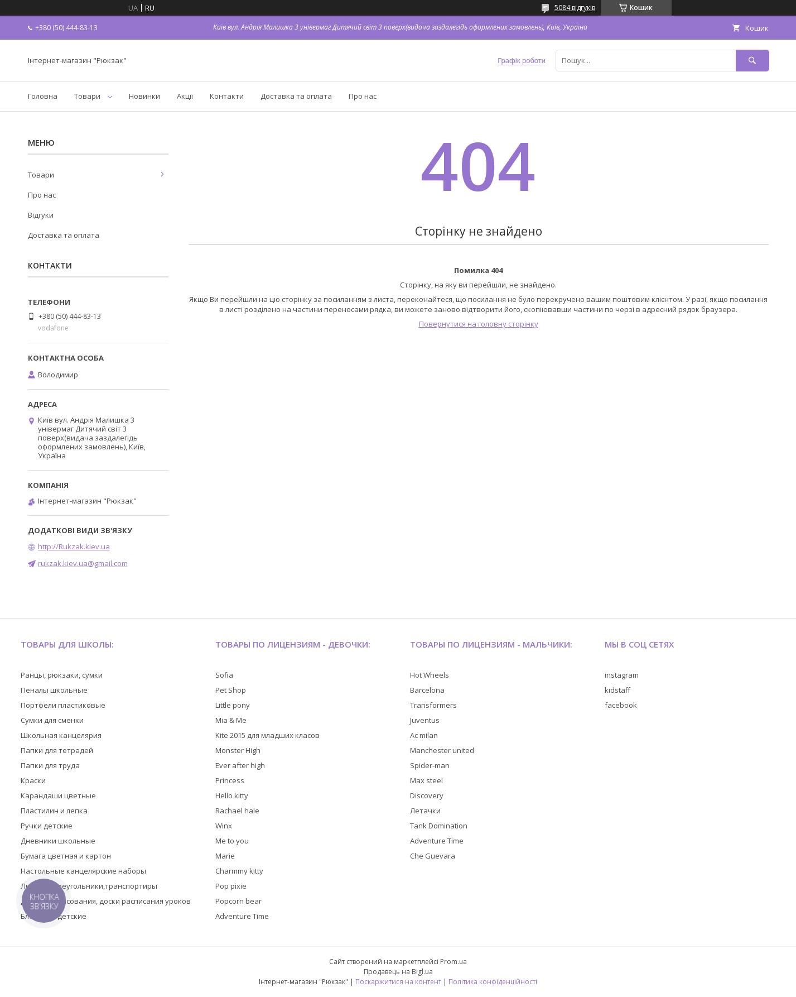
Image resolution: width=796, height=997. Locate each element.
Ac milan (424, 735)
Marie (225, 856)
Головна (42, 96)
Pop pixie (231, 886)
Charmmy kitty (239, 871)
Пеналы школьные (54, 690)
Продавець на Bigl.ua (398, 971)
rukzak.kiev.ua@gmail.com (83, 563)
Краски (33, 780)
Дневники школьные (58, 841)
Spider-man (430, 765)
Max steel (426, 780)
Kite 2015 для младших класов (267, 735)
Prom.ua (453, 961)
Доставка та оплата (296, 96)
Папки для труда (50, 765)
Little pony (232, 705)
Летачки (425, 811)
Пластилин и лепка (54, 811)
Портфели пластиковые (63, 705)
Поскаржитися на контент (398, 981)
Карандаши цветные (58, 795)
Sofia (224, 675)
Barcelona (427, 690)
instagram (622, 675)
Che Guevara (432, 856)
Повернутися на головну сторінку (478, 324)
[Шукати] (752, 60)
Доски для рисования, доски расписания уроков (106, 901)
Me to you (232, 841)
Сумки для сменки (52, 720)
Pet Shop (230, 690)
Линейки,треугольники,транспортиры (89, 886)
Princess (229, 780)
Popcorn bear (238, 901)
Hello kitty (231, 795)
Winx (223, 826)
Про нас (363, 96)
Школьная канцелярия (61, 735)
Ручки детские (47, 826)
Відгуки (41, 215)
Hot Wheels (429, 675)
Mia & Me (231, 720)
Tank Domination (438, 826)
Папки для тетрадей (57, 750)
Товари (87, 96)
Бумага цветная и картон (66, 856)
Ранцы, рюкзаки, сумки (62, 675)
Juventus (425, 720)
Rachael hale (237, 811)
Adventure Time (242, 916)
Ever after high (240, 765)
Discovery (426, 795)
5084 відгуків (574, 7)
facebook (621, 705)
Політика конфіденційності (492, 981)
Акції (185, 96)
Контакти (227, 96)
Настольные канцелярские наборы (83, 871)
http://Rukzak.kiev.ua (74, 546)
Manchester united (442, 750)
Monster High (237, 750)
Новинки (144, 96)
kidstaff (617, 690)
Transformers (433, 705)
